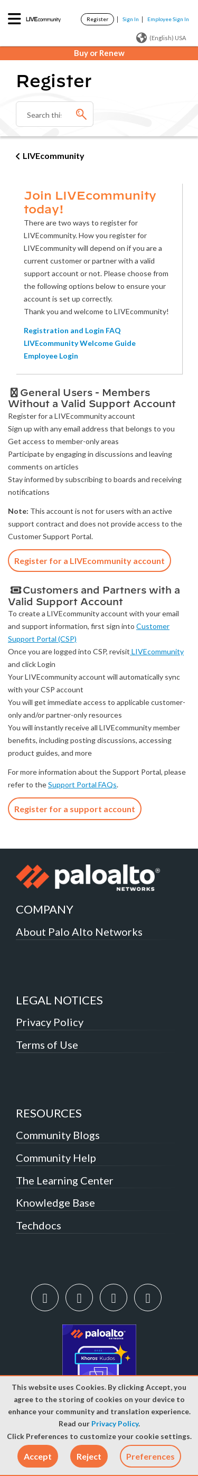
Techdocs (38, 1225)
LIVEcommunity (53, 156)
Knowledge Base (55, 1202)
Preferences (150, 1456)
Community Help (56, 1157)
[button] (37, 1456)
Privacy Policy (114, 1423)
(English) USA (161, 38)
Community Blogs (58, 1135)
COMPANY (44, 909)
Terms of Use (47, 1044)
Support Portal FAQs (82, 784)
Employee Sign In (168, 19)
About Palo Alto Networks (79, 931)
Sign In (130, 19)
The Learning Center (65, 1180)
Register (97, 19)
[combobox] (54, 114)
